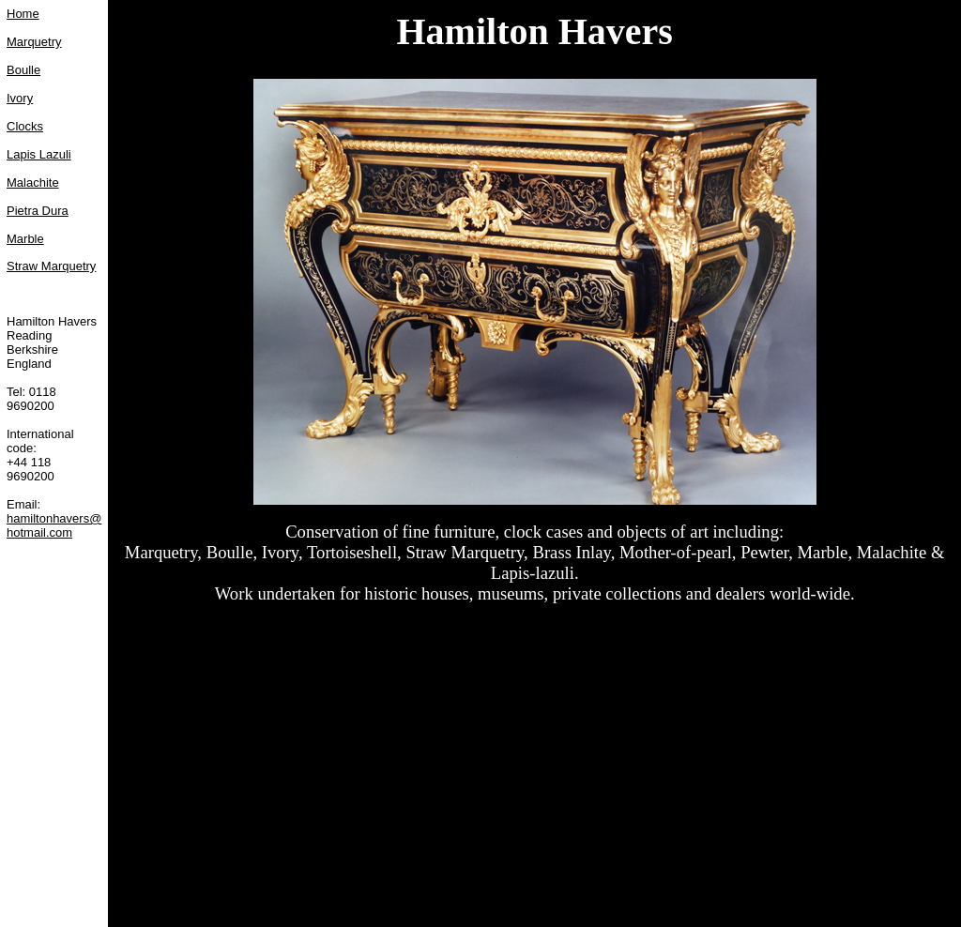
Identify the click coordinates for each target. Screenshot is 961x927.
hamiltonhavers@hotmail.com (54, 525)
